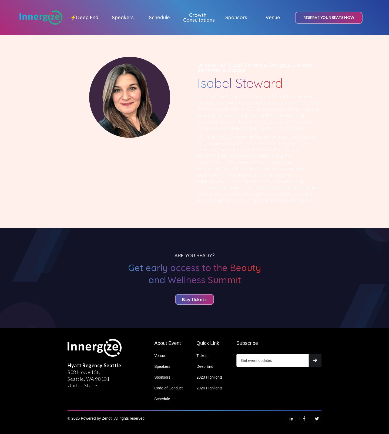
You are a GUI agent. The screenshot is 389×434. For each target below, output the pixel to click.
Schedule (159, 17)
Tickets (202, 355)
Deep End (84, 17)
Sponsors (236, 17)
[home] (41, 17)
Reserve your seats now (328, 17)
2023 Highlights (209, 377)
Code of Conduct (168, 388)
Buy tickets (194, 299)
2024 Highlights (209, 388)
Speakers (123, 17)
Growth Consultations (199, 17)
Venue (273, 17)
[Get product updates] (272, 360)
